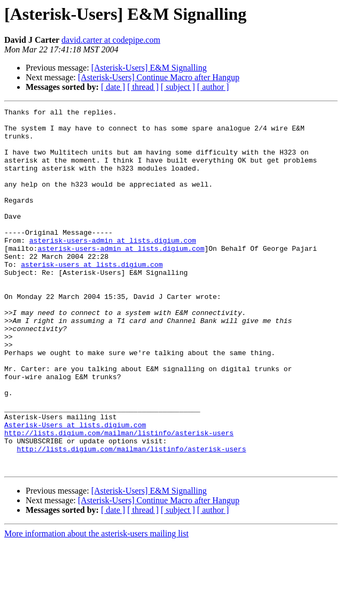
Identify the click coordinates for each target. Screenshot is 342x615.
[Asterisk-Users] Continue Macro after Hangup (158, 77)
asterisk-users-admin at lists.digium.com (112, 267)
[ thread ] (143, 86)
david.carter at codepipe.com (110, 39)
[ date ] (113, 86)
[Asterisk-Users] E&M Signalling (149, 67)
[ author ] (213, 86)
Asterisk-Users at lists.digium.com (75, 489)
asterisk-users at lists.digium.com (91, 296)
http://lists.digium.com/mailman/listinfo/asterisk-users (119, 498)
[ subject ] (178, 86)
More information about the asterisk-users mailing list (96, 605)
